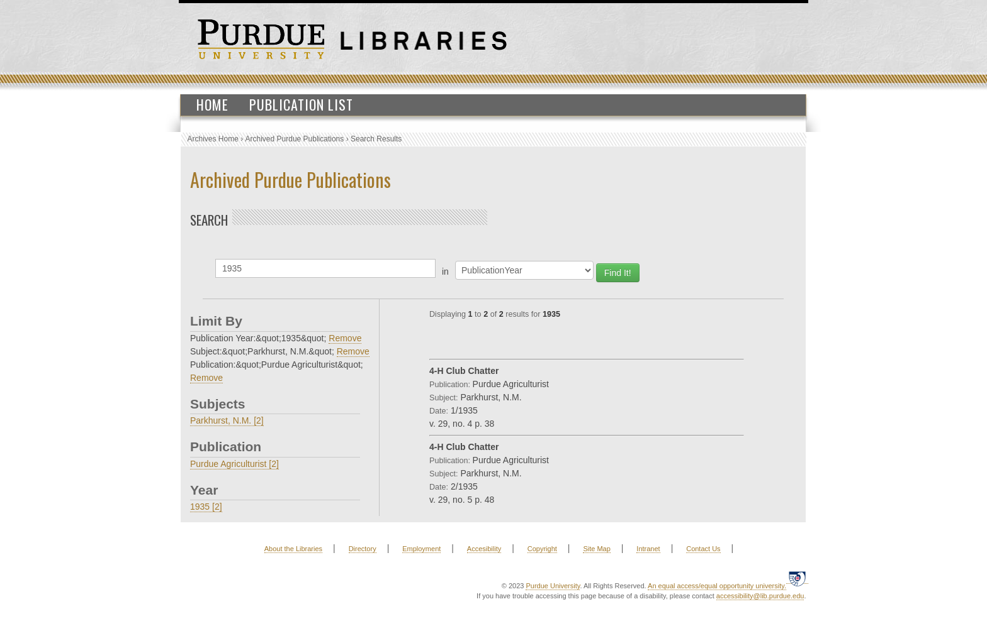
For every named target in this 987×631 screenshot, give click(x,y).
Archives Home (213, 138)
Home (212, 104)
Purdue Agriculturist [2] (234, 464)
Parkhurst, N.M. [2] (227, 420)
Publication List (301, 104)
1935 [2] (206, 507)
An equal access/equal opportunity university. (717, 586)
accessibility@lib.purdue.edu (760, 596)
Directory (362, 548)
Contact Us (703, 548)
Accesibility (484, 548)
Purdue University (553, 586)
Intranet (648, 548)
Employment (421, 548)
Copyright (542, 548)
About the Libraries (293, 548)
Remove (345, 338)
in (445, 271)
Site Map (596, 548)
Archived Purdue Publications (294, 138)
